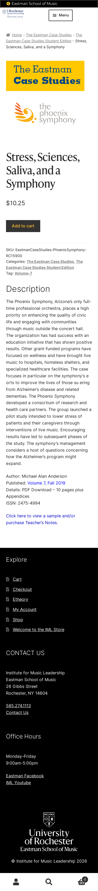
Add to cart (23, 226)
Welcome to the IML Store (38, 629)
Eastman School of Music (34, 3)
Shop (18, 619)
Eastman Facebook (25, 776)
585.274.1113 (18, 705)
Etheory (20, 599)
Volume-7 (23, 273)
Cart (17, 579)
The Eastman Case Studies (49, 34)
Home (17, 34)
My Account (25, 609)
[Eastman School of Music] (8, 3)
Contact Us (17, 712)
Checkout (22, 589)
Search (49, 882)
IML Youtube (18, 782)
